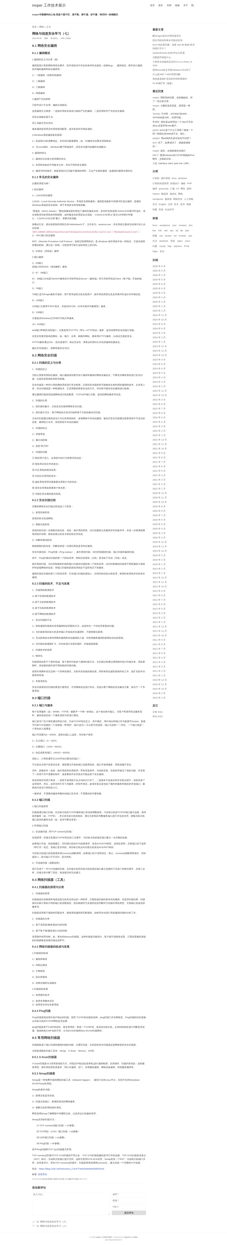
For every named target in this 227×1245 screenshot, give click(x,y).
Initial (135, 1237)
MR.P (155, 155)
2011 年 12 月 (160, 626)
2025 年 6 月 (159, 288)
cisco (187, 241)
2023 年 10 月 (160, 355)
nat (161, 235)
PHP (189, 183)
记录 (170, 204)
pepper (156, 138)
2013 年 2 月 (159, 568)
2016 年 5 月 (159, 555)
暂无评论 (54, 38)
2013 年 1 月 (159, 573)
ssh (166, 230)
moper (156, 97)
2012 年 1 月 (159, 622)
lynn (155, 142)
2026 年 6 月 (159, 266)
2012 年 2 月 (159, 617)
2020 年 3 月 (159, 533)
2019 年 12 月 (160, 542)
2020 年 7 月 (159, 515)
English (162, 204)
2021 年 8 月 (159, 457)
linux (174, 178)
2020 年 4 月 (159, 528)
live (154, 230)
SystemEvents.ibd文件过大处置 (169, 53)
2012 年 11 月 (160, 582)
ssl (175, 235)
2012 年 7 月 (159, 599)
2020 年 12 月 (160, 493)
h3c (160, 230)
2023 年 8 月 (159, 364)
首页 (152, 5)
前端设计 (174, 183)
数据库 (164, 193)
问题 (155, 246)
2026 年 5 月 (159, 270)
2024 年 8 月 (159, 324)
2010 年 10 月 (160, 688)
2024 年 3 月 (159, 337)
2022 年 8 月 (159, 404)
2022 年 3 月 (159, 426)
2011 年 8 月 (159, 644)
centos (168, 235)
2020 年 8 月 (159, 511)
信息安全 (42, 1174)
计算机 (156, 178)
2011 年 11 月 (160, 631)
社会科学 (169, 209)
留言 (160, 5)
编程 (183, 183)
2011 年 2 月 (159, 671)
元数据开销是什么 (162, 57)
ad (177, 230)
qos (190, 235)
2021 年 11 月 (160, 444)
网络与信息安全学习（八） (54, 1226)
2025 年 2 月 (159, 306)
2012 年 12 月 (160, 577)
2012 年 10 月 (160, 586)
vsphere (178, 246)
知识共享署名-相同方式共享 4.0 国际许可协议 (60, 1179)
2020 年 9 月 (159, 506)
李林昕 (156, 122)
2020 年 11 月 (160, 497)
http (169, 246)
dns (190, 225)
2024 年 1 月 (159, 342)
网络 (41, 26)
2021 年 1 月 (159, 488)
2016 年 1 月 (159, 564)
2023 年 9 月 (159, 359)
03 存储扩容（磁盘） (163, 83)
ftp (181, 230)
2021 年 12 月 (160, 439)
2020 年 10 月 (160, 502)
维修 (188, 204)
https (155, 251)
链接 (177, 5)
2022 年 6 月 (159, 413)
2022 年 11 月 (160, 390)
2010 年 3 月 (159, 697)
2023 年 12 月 (160, 346)
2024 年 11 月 (160, 315)
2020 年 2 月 (159, 537)
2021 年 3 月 (159, 479)
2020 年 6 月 (159, 519)
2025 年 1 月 (159, 310)
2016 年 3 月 (159, 559)
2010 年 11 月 (160, 684)
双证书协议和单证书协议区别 (167, 40)
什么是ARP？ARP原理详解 (166, 74)
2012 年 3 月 (159, 613)
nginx (180, 241)
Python (156, 193)
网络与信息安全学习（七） (51, 33)
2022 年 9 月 (159, 399)
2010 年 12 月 (160, 680)
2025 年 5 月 (159, 293)
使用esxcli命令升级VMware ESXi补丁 (172, 70)
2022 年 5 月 (159, 417)
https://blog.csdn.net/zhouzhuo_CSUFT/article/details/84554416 (71, 1168)
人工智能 (188, 199)
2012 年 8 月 (159, 595)
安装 (172, 241)
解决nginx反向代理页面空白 (167, 36)
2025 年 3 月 (159, 301)
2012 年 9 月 (159, 591)
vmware (183, 225)
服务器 (168, 199)
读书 (182, 204)
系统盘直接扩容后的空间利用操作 (170, 78)
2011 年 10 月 (160, 635)
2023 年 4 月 (159, 377)
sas (171, 230)
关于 (185, 5)
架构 (189, 188)
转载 (155, 209)
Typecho (127, 1237)
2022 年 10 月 (160, 395)
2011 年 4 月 (159, 662)
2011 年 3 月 (159, 666)
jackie (155, 130)
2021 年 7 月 (159, 462)
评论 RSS (157, 716)
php (187, 230)
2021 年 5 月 (159, 471)
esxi (174, 225)
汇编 (172, 188)
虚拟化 (173, 193)
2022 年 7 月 (159, 408)
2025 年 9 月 (159, 279)
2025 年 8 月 (159, 284)
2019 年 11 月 (160, 546)
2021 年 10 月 (160, 448)
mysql (162, 246)
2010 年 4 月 (159, 693)
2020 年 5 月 (159, 524)
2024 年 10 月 (160, 319)
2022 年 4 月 (159, 422)
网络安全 (177, 199)
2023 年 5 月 (159, 373)
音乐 (176, 204)
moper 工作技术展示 (49, 5)
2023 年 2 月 (159, 386)
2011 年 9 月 (159, 640)
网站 (183, 188)
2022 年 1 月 (159, 435)
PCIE (186, 246)
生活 (155, 204)
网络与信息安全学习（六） (54, 1221)
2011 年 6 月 (159, 653)
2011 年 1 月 (159, 675)
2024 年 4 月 (159, 333)
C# (177, 188)
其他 (161, 209)
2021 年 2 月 (159, 484)
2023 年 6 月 (159, 368)
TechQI (156, 113)
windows (182, 178)
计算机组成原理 (161, 183)
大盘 (155, 163)
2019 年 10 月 (160, 551)
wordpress (158, 199)
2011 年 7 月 (159, 648)
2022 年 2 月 (159, 430)
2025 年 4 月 (159, 297)
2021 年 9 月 (159, 453)
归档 (169, 5)
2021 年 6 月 (159, 466)
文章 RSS (157, 712)
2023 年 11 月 (160, 350)
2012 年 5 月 (159, 608)
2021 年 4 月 (159, 475)
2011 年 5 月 (159, 657)
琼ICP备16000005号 (113, 1240)
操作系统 (165, 178)
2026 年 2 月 (159, 275)
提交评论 (129, 1212)
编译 (155, 188)
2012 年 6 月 (159, 604)
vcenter (182, 235)
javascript (163, 188)
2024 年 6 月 (159, 328)
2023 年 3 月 (159, 382)
